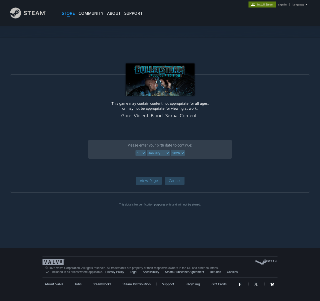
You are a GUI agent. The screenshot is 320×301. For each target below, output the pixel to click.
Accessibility (151, 272)
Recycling (193, 284)
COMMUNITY (91, 13)
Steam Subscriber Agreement (184, 272)
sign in (282, 4)
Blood (157, 116)
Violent (141, 116)
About (114, 13)
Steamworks (102, 284)
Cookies (232, 272)
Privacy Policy (114, 272)
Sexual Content (180, 116)
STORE (68, 13)
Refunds (215, 272)
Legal (133, 272)
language (298, 4)
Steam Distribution (136, 284)
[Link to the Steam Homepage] (32, 17)
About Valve (54, 284)
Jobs (78, 284)
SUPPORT (133, 13)
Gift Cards (219, 284)
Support (168, 284)
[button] (149, 181)
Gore (126, 116)
